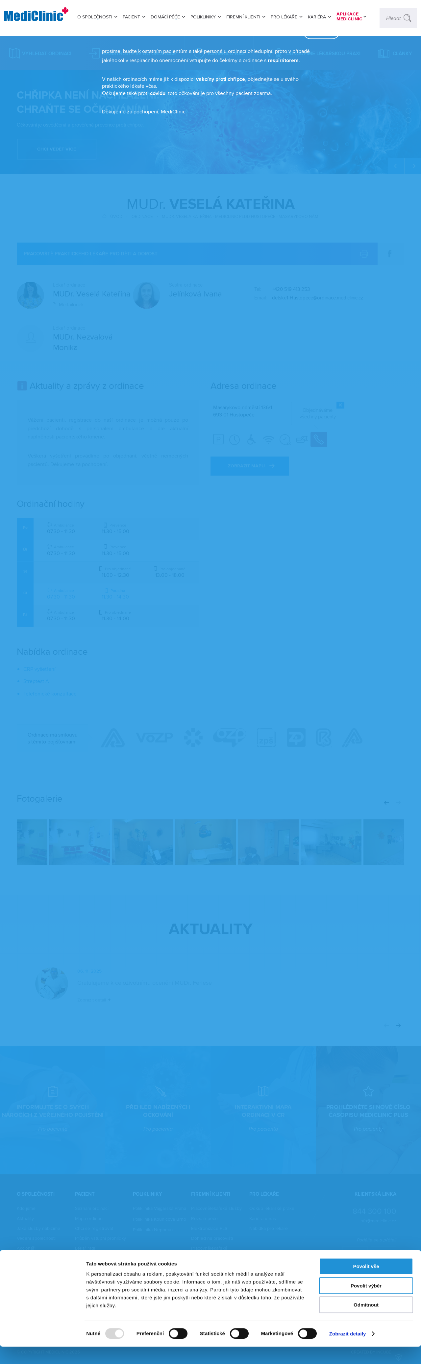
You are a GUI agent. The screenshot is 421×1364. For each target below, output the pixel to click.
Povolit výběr (366, 1303)
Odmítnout (366, 1322)
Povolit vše (366, 1283)
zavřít (311, 67)
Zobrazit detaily (347, 1351)
